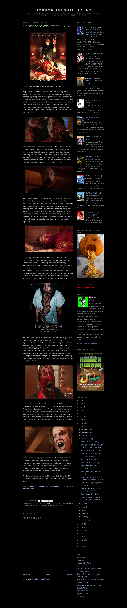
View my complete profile (88, 343)
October (85, 436)
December (86, 429)
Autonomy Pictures (84, 566)
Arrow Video (81, 560)
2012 (82, 540)
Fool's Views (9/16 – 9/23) (90, 450)
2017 (82, 524)
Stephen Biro (43, 505)
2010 (82, 546)
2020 (82, 420)
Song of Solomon (30, 505)
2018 (82, 426)
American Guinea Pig (37, 503)
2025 (82, 404)
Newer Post (27, 574)
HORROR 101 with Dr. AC (64, 10)
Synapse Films (82, 594)
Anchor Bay (81, 557)
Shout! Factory (82, 591)
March (84, 513)
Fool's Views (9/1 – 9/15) (90, 459)
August (84, 504)
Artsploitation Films (84, 563)
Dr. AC (93, 297)
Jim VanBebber (67, 503)
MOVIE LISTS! (82, 582)
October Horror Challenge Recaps (89, 585)
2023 (82, 410)
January (85, 520)
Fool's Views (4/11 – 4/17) (93, 156)
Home (48, 574)
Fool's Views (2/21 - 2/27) (93, 176)
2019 (82, 423)
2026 (82, 400)
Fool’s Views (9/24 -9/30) (90, 442)
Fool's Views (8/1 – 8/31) (90, 463)
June (84, 507)
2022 (82, 413)
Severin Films (82, 588)
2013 (82, 537)
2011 (82, 543)
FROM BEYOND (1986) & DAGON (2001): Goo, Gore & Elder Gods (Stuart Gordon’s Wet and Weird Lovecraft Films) (94, 32)
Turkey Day (81, 596)
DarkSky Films (82, 577)
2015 (82, 530)
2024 (82, 407)
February (85, 517)
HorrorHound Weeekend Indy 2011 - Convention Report (93, 80)
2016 (82, 527)
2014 (82, 534)
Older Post (69, 574)
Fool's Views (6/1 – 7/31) (90, 494)
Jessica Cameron (53, 503)
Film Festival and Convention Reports (90, 579)
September (86, 439)
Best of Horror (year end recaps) (88, 574)
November (86, 432)
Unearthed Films (57, 505)
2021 (82, 417)
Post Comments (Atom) (40, 579)
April (83, 510)
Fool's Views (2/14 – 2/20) (93, 193)
